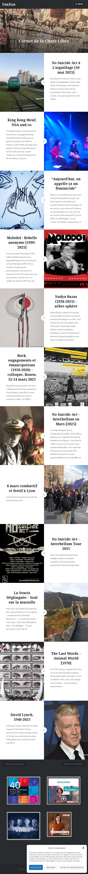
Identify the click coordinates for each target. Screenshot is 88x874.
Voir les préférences (71, 867)
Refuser (51, 867)
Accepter (36, 867)
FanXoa (8, 4)
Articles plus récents (73, 764)
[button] (83, 848)
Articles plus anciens (14, 764)
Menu (80, 4)
